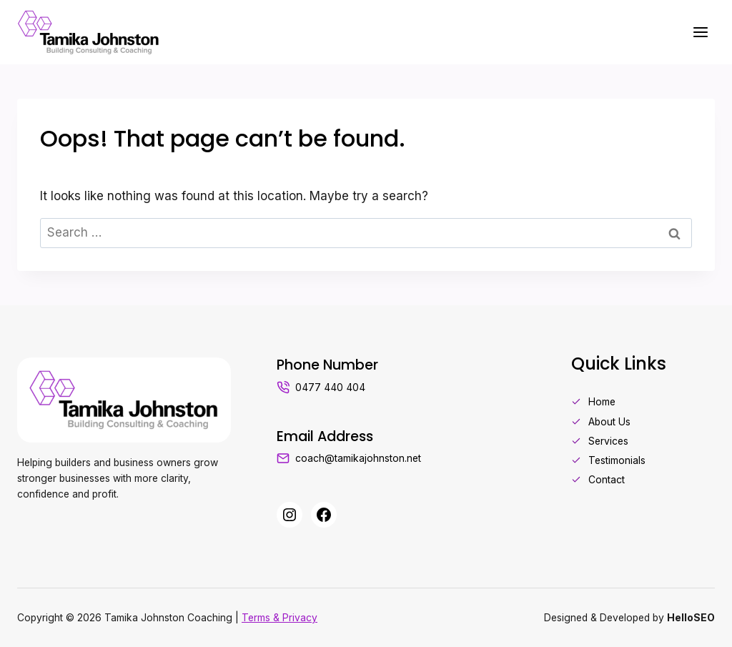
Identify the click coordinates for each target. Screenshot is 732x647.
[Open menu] (700, 31)
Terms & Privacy (279, 617)
